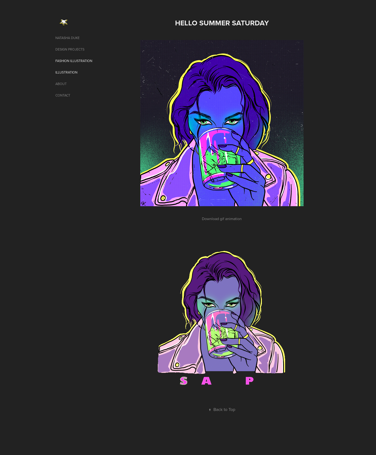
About (61, 83)
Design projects (69, 49)
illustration (66, 72)
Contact (62, 95)
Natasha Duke (67, 37)
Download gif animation (222, 218)
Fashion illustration (73, 60)
